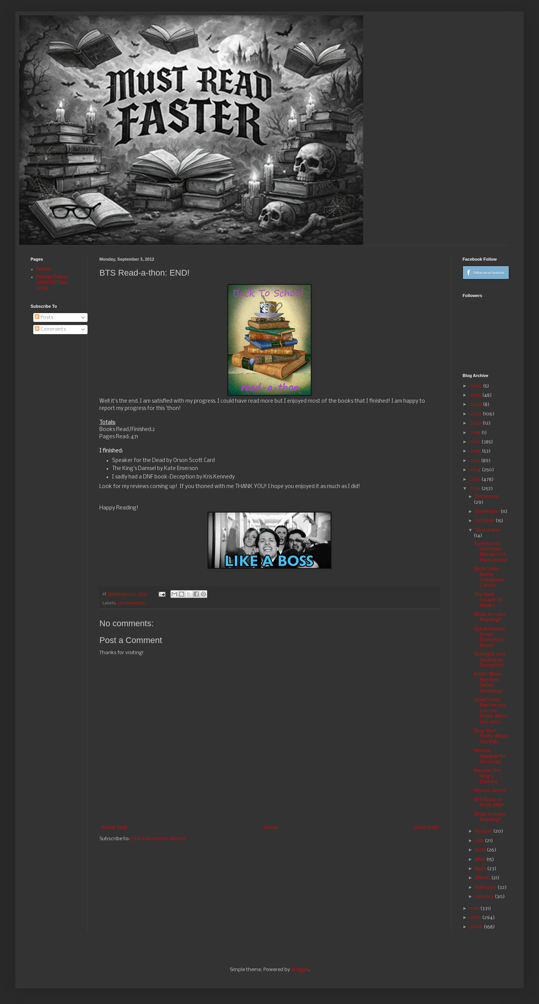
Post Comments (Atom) (158, 838)
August (484, 831)
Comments (50, 329)
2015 (475, 460)
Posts (44, 317)
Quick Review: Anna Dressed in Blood (490, 637)
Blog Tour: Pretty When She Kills (491, 736)
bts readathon (132, 603)
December (487, 496)
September (487, 530)
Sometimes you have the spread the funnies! (491, 552)
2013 (475, 479)
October (485, 520)
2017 (475, 441)
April (481, 868)
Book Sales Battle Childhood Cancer (488, 577)
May (480, 859)
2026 (476, 386)
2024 (476, 404)
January (485, 896)
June (481, 849)
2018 (475, 432)
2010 (476, 917)
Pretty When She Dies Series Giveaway (488, 682)
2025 (476, 395)
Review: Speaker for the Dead (490, 756)
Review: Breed (490, 790)
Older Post (426, 827)
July (480, 840)
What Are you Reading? (489, 617)
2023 (476, 413)
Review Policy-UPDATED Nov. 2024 (53, 282)
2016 (476, 451)
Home (271, 827)
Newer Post (114, 827)
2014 (476, 469)
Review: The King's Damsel (487, 776)
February (486, 887)
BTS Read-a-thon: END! (489, 802)
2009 (477, 926)
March (483, 877)
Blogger (299, 969)
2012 (475, 488)
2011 (475, 908)
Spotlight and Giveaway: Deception (489, 660)
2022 (476, 423)
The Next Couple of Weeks (488, 600)
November (487, 511)
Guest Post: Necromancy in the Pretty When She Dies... (491, 711)
